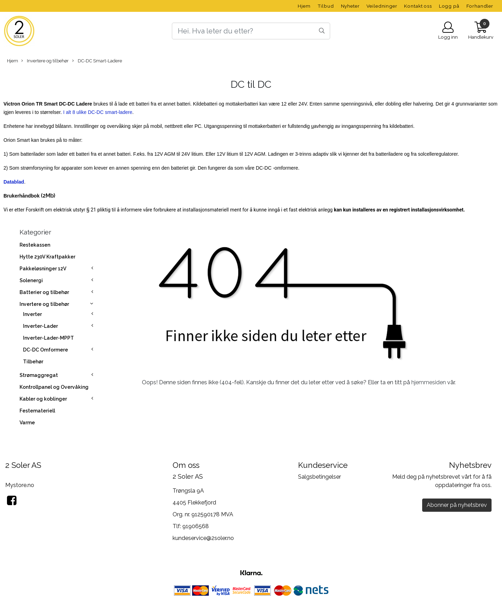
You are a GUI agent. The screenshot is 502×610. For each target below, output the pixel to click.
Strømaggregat (39, 375)
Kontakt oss (418, 6)
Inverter (32, 314)
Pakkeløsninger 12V (43, 268)
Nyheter (350, 6)
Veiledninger (381, 6)
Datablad (13, 182)
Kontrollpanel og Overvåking (54, 387)
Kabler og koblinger (43, 399)
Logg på (449, 6)
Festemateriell (37, 411)
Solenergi (31, 280)
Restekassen (35, 245)
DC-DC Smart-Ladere (97, 61)
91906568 (195, 526)
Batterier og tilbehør (44, 292)
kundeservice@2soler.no (203, 538)
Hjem (304, 6)
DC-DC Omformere (45, 350)
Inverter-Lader (40, 326)
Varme (27, 422)
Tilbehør (33, 361)
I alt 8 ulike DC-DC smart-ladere (97, 112)
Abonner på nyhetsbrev (457, 505)
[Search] (251, 31)
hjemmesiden (428, 382)
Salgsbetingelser (319, 476)
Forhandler (480, 6)
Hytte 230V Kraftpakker (47, 257)
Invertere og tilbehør (45, 61)
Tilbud (326, 6)
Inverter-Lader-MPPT (48, 338)
